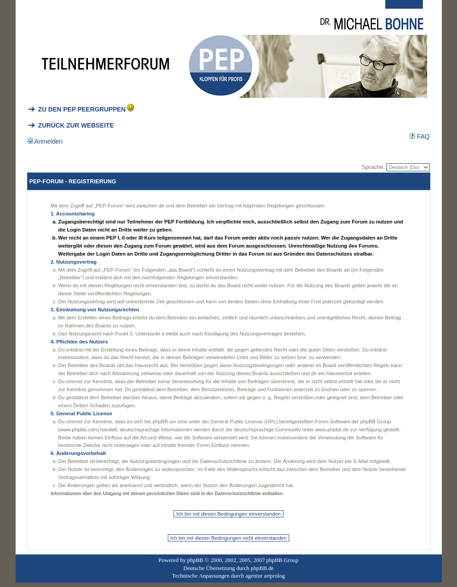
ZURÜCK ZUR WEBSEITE (71, 125)
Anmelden (45, 141)
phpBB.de (262, 568)
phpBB (195, 560)
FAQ (419, 136)
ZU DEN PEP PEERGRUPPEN (77, 109)
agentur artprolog (265, 576)
